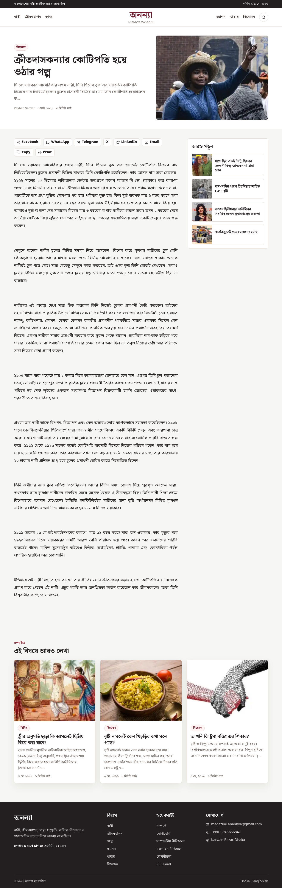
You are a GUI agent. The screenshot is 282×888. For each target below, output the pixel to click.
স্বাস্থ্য (48, 17)
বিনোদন (249, 17)
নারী (17, 17)
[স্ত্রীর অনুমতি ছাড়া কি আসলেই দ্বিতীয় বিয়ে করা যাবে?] (55, 721)
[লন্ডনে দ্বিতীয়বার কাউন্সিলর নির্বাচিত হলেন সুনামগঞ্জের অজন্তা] (228, 212)
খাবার (234, 17)
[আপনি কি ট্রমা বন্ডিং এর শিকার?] (227, 721)
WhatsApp (57, 142)
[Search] (263, 17)
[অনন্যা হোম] (141, 17)
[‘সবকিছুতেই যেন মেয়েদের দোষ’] (228, 234)
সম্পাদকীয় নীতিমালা (170, 841)
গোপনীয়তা (163, 856)
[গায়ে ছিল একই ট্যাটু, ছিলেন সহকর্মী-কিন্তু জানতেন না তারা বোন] (228, 165)
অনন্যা (23, 818)
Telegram (87, 142)
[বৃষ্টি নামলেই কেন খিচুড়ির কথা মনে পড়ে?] (141, 721)
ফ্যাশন (221, 17)
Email (152, 142)
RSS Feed (163, 864)
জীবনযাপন (33, 17)
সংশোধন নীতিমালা (169, 849)
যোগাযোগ (163, 834)
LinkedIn (126, 142)
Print (45, 152)
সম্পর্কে (161, 826)
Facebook (28, 142)
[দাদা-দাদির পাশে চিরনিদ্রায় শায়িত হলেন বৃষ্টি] (228, 189)
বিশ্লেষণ (21, 47)
